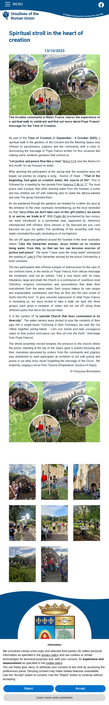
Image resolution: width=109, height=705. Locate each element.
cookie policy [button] (54, 663)
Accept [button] (80, 688)
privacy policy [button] (50, 655)
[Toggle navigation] (8, 3)
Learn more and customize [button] (54, 697)
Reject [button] (28, 688)
